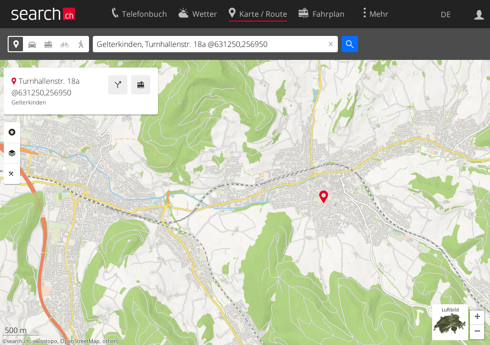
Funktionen (12, 174)
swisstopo (45, 341)
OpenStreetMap (80, 341)
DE (446, 14)
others (110, 341)
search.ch (18, 341)
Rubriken (12, 132)
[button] (477, 317)
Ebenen (12, 153)
